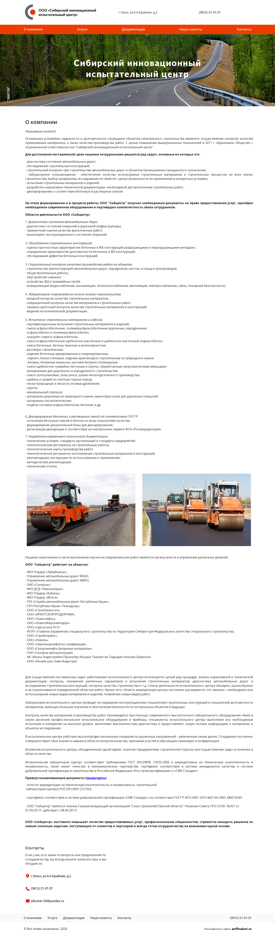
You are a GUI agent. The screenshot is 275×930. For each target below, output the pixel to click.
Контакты (244, 29)
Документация (133, 29)
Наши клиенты (190, 29)
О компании (33, 29)
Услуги (82, 29)
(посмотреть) (95, 778)
